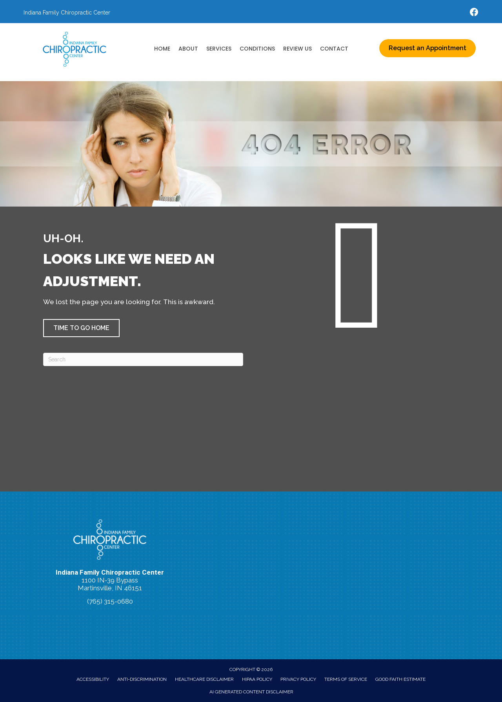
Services (218, 49)
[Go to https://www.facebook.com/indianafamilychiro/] (474, 13)
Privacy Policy (298, 679)
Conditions (257, 49)
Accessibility (92, 679)
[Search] (143, 359)
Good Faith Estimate (400, 679)
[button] (81, 328)
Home (162, 49)
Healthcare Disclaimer (204, 679)
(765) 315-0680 (110, 601)
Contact (334, 49)
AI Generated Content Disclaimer (251, 692)
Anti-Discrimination (142, 679)
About (188, 49)
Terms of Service (345, 679)
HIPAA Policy (257, 679)
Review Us (297, 49)
